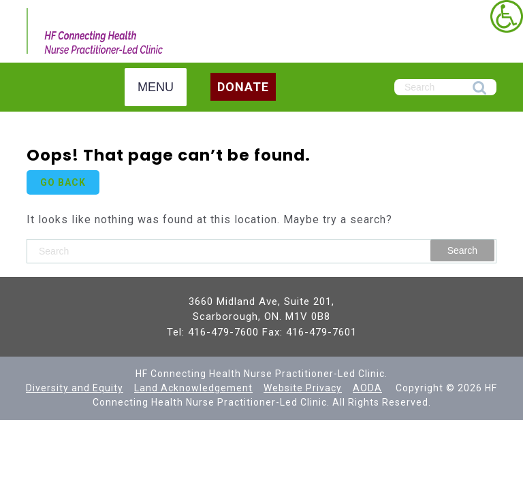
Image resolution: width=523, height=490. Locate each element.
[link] (506, 16)
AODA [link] (367, 387)
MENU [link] (156, 87)
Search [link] (479, 88)
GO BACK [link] (63, 182)
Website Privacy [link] (303, 387)
